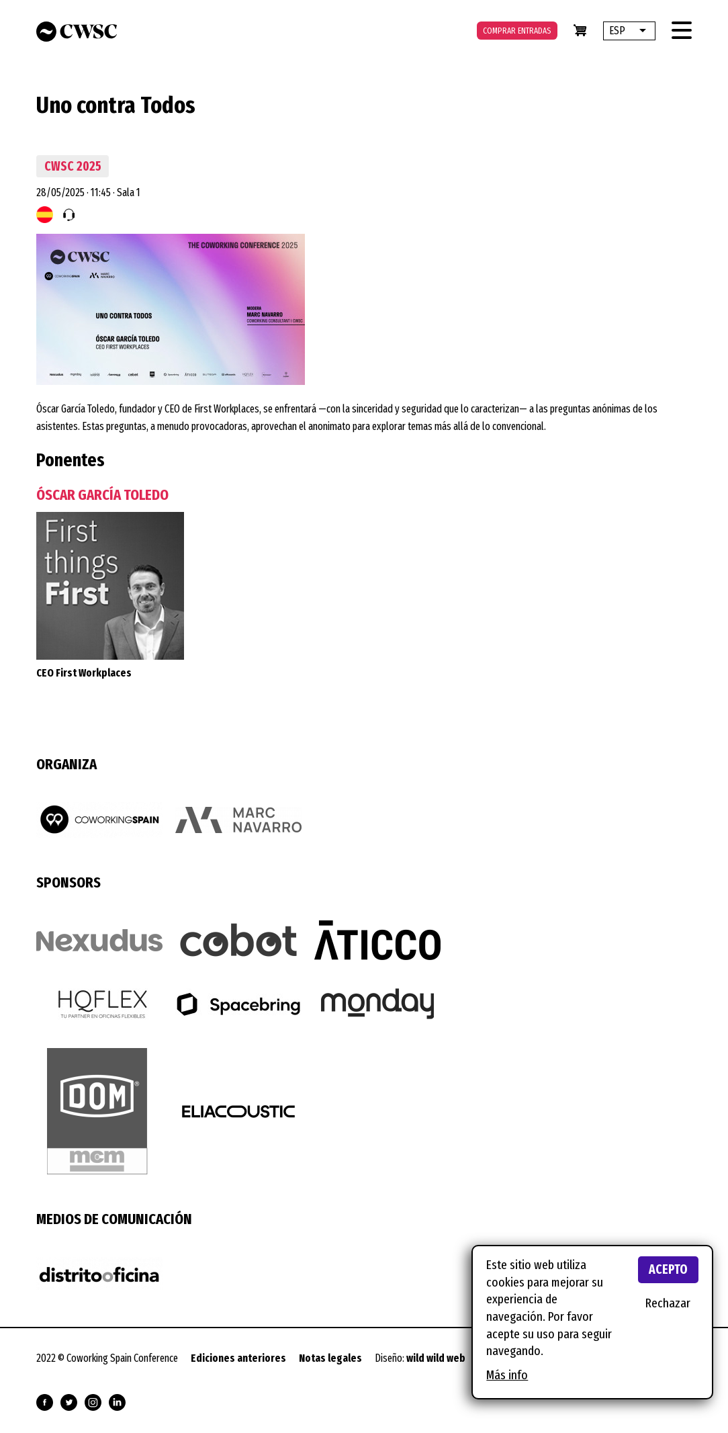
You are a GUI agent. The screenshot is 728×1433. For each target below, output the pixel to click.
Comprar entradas (517, 31)
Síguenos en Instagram (93, 1402)
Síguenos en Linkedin (117, 1402)
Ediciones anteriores (238, 1358)
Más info (507, 1375)
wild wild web (435, 1358)
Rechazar (667, 1303)
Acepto (668, 1269)
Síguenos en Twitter (68, 1402)
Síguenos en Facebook (44, 1402)
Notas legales (330, 1358)
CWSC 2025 (72, 166)
